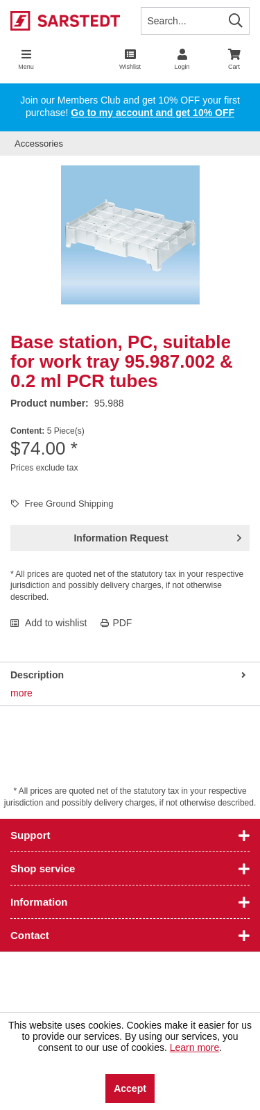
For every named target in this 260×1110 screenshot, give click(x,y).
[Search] (236, 20)
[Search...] (195, 21)
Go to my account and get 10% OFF (152, 112)
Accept (130, 1088)
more (21, 693)
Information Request (157, 535)
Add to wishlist (48, 622)
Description (37, 674)
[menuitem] (234, 59)
